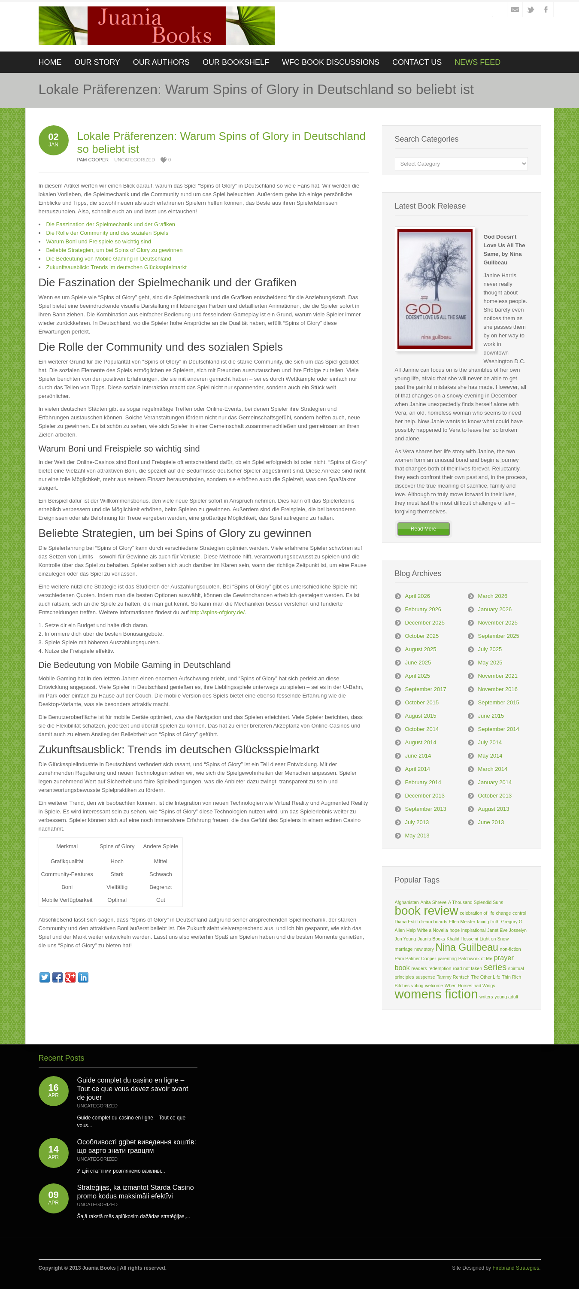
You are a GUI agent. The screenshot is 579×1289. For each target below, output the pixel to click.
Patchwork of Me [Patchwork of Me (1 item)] (475, 958)
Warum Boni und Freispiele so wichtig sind (98, 241)
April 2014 (417, 769)
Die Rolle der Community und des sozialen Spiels (107, 233)
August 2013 (493, 809)
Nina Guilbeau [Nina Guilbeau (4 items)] (466, 947)
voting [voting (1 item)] (417, 985)
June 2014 (418, 755)
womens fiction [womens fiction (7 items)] (436, 994)
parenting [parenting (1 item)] (447, 958)
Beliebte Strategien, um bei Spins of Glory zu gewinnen (114, 250)
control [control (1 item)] (519, 913)
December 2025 (425, 622)
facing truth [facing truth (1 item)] (488, 921)
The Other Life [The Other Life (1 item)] (485, 977)
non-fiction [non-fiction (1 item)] (510, 949)
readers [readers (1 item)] (419, 968)
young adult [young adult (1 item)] (506, 996)
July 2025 (490, 649)
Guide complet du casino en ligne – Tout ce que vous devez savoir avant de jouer (132, 1089)
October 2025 (422, 636)
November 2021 (498, 676)
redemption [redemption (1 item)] (439, 968)
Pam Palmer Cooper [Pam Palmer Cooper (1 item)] (416, 958)
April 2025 (417, 676)
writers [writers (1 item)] (486, 996)
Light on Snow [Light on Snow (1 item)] (494, 938)
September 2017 (425, 689)
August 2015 (421, 716)
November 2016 (498, 689)
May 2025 (490, 662)
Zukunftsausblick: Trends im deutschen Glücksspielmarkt (116, 267)
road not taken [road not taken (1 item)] (467, 968)
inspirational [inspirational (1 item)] (473, 930)
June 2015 (491, 716)
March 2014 (493, 769)
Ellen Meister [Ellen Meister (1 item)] (462, 921)
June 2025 (418, 662)
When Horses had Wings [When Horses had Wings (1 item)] (470, 985)
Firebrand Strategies (515, 1268)
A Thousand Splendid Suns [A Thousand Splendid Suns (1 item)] (475, 902)
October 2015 (422, 702)
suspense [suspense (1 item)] (425, 977)
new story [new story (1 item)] (424, 949)
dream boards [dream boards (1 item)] (433, 921)
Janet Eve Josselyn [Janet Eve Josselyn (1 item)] (507, 930)
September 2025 (498, 636)
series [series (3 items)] (495, 967)
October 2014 (422, 729)
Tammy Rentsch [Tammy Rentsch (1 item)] (453, 977)
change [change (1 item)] (503, 913)
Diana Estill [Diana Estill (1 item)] (406, 921)
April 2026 (417, 596)
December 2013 (425, 795)
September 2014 (498, 729)
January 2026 (495, 609)
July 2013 (417, 822)
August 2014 (421, 742)
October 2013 (495, 795)
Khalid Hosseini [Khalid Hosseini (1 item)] (462, 938)
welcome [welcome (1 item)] (434, 985)
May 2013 (417, 835)
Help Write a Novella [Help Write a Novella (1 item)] (427, 930)
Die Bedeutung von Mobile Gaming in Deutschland (108, 258)
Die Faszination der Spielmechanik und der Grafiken (111, 224)
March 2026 (493, 596)
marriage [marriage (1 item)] (404, 949)
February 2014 (423, 782)
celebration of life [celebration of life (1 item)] (477, 913)
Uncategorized (134, 159)
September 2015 (498, 702)
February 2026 (423, 609)
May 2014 (490, 755)
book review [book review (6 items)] (426, 910)
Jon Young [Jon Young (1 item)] (405, 938)
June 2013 (491, 822)
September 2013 (425, 809)
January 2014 (495, 782)
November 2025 (498, 622)
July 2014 (490, 742)
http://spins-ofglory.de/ (217, 612)
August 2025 (421, 649)
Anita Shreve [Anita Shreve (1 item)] (433, 902)
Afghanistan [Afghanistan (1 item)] (407, 902)
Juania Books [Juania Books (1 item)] (431, 938)
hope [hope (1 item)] (454, 930)
